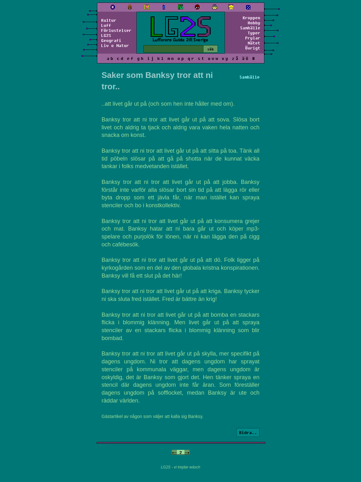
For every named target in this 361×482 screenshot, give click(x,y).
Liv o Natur (115, 45)
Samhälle (250, 27)
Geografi (111, 40)
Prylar (252, 37)
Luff (106, 25)
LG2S (106, 35)
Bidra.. (248, 432)
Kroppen (251, 17)
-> (187, 452)
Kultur (108, 20)
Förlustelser (116, 30)
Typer (254, 32)
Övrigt (252, 47)
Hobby (254, 22)
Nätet (254, 42)
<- (174, 452)
